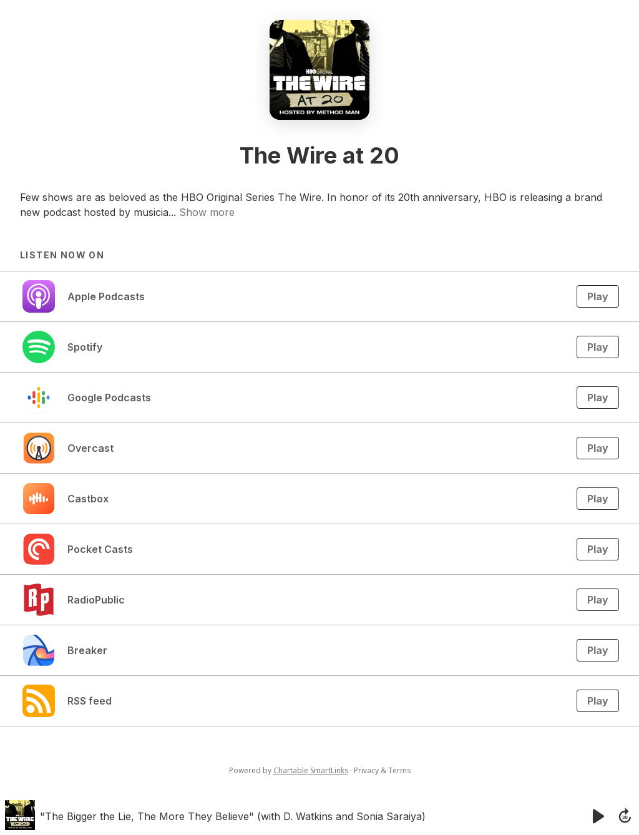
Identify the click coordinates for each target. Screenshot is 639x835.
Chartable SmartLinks (310, 770)
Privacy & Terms (382, 770)
